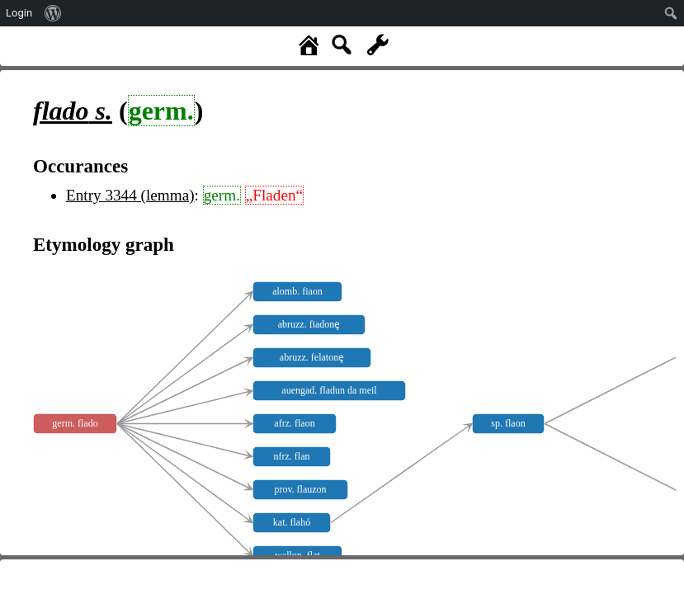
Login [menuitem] (19, 13)
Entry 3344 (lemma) (130, 195)
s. (72, 110)
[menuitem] (53, 13)
